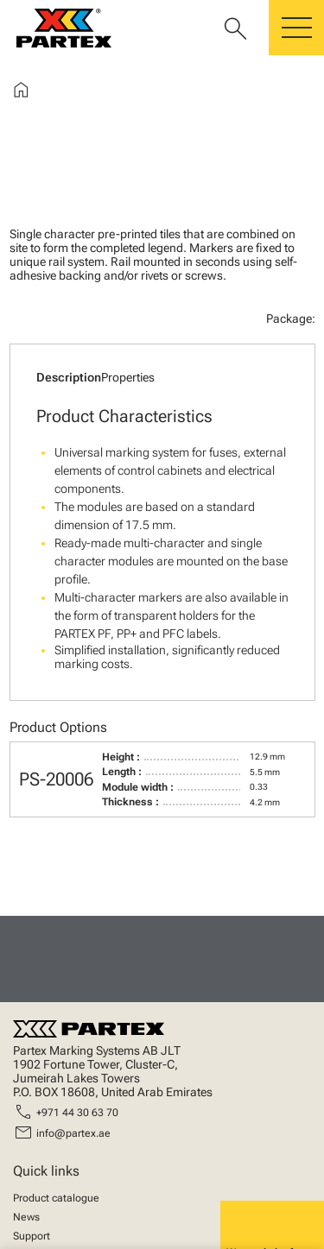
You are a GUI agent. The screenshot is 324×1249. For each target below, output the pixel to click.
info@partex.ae (73, 1133)
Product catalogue (56, 1198)
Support (31, 1236)
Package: (290, 318)
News (26, 1217)
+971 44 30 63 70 (77, 1113)
